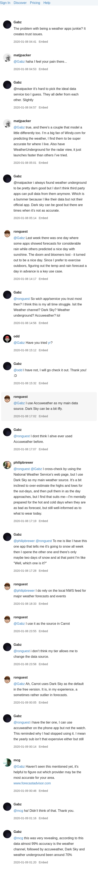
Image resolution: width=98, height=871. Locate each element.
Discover (20, 3)
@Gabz (19, 61)
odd (16, 336)
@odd (17, 370)
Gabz (17, 22)
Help (46, 3)
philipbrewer (23, 462)
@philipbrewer (24, 541)
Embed (43, 41)
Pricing (35, 3)
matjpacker (22, 55)
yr (49, 342)
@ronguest (21, 299)
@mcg (18, 810)
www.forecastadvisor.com (32, 783)
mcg (16, 760)
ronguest (20, 231)
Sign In (5, 3)
